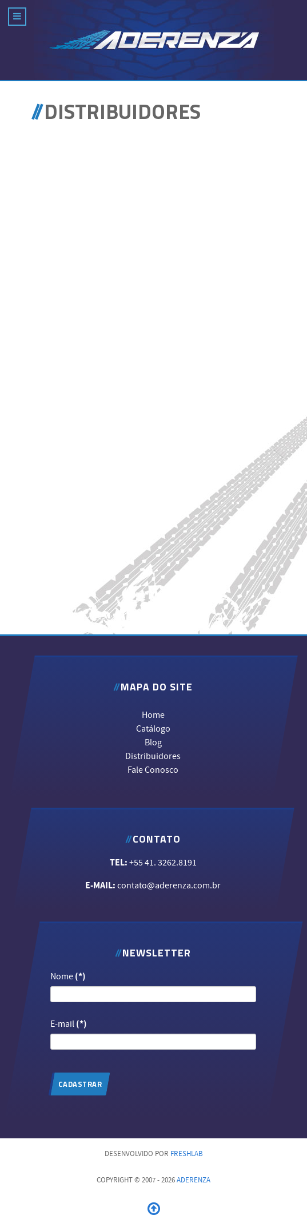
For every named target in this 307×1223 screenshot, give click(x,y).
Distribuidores (153, 755)
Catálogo (153, 728)
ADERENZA (193, 1180)
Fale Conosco (152, 769)
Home (153, 714)
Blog (153, 742)
